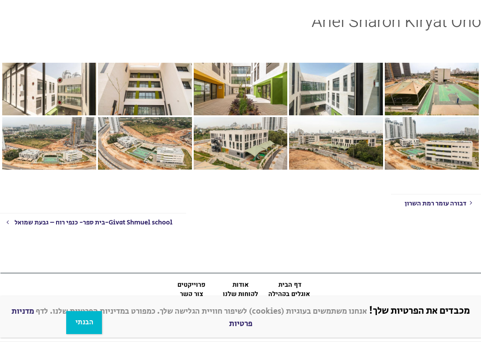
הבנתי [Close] (84, 322)
